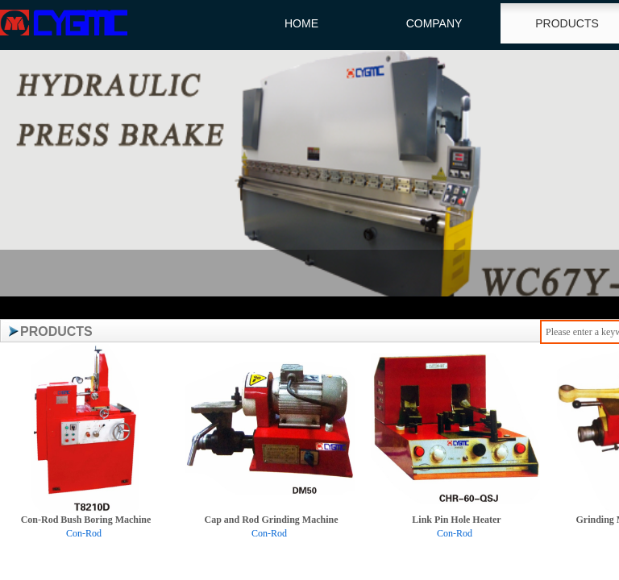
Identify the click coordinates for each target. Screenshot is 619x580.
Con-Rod (84, 533)
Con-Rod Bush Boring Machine (86, 519)
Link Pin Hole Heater (456, 519)
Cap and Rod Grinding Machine (271, 519)
